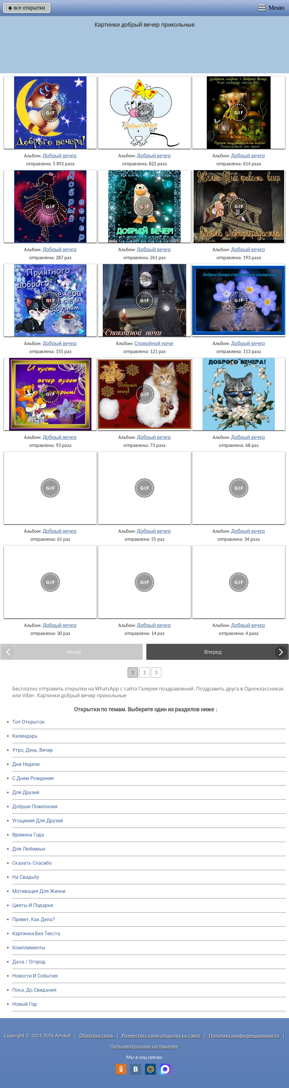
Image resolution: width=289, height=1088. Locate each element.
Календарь (24, 736)
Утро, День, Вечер (32, 750)
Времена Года (28, 835)
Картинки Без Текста (36, 933)
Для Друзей (25, 792)
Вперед (213, 651)
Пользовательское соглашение (144, 1046)
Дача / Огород (28, 962)
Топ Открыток (28, 722)
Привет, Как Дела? (33, 919)
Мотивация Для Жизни (38, 891)
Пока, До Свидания (34, 990)
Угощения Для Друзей (37, 821)
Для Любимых (28, 849)
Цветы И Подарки (32, 905)
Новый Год (24, 1004)
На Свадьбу (25, 877)
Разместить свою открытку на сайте (161, 1035)
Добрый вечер (59, 155)
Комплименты (28, 948)
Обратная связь (96, 1035)
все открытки (26, 8)
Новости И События (35, 976)
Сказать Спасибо (32, 863)
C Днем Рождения (33, 778)
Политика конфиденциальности (244, 1035)
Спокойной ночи (153, 343)
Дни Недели (26, 764)
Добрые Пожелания (35, 806)
